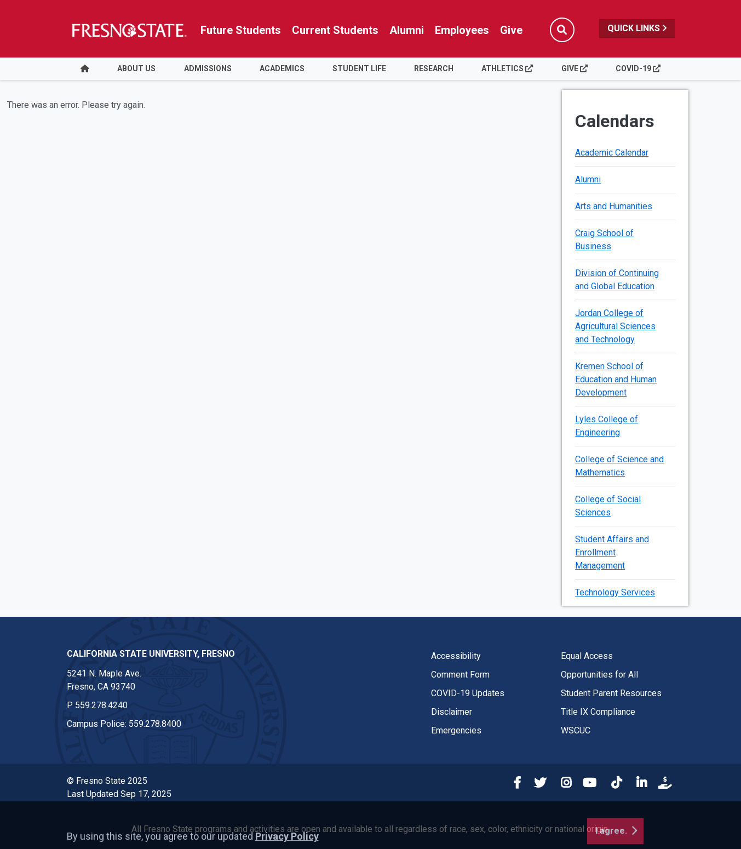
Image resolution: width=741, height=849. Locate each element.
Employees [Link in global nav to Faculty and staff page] (462, 30)
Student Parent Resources (611, 693)
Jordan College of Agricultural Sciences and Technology (615, 326)
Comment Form (460, 674)
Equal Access (587, 656)
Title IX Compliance (598, 712)
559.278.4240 (101, 705)
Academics (282, 68)
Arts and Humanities (613, 206)
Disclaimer (451, 712)
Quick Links (637, 28)
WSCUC (575, 730)
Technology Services (615, 592)
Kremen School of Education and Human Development (616, 379)
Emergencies (456, 730)
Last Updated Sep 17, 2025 (119, 794)
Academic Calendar (611, 152)
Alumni (588, 179)
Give (574, 68)
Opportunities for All (599, 674)
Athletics (507, 68)
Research (433, 68)
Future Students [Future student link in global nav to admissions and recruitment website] (240, 30)
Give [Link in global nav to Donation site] (511, 30)
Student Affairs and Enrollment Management (612, 552)
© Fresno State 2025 (107, 781)
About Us (136, 68)
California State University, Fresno (151, 654)
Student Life (359, 68)
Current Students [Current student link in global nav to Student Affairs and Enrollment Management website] (335, 30)
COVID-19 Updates (467, 693)
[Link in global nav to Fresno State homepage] (128, 30)
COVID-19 (638, 68)
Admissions (208, 68)
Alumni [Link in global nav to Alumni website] (406, 30)
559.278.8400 (155, 724)
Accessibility (456, 656)
